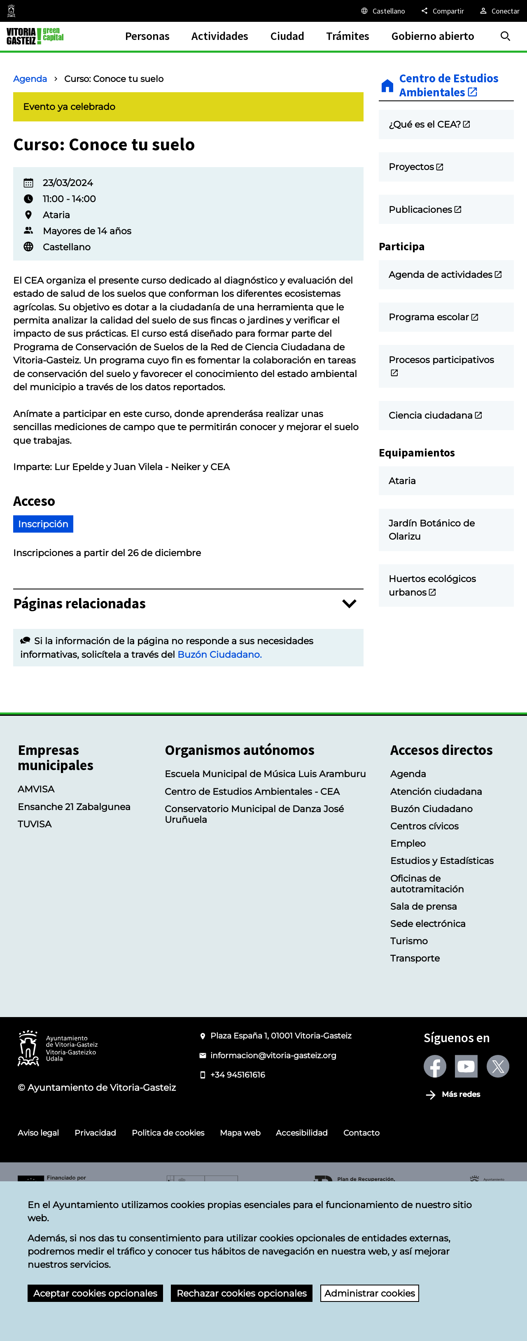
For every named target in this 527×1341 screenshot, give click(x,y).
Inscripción (43, 658)
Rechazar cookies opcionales (242, 1293)
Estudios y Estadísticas (442, 994)
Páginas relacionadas (79, 737)
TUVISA (34, 958)
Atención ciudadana (436, 925)
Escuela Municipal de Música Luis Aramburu (265, 908)
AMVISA (36, 923)
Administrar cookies (369, 1293)
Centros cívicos (424, 960)
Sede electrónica (428, 1057)
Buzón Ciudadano (431, 943)
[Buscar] (505, 36)
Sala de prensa (423, 1040)
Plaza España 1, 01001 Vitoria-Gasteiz (281, 1170)
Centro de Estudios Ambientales (449, 85)
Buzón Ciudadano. (219, 788)
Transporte (415, 1092)
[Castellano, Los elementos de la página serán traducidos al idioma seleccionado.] (382, 10)
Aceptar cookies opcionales (95, 1293)
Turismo (409, 1075)
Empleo (408, 977)
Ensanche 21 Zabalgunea (74, 940)
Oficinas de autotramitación (427, 1018)
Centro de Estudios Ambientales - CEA (252, 925)
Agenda (30, 79)
